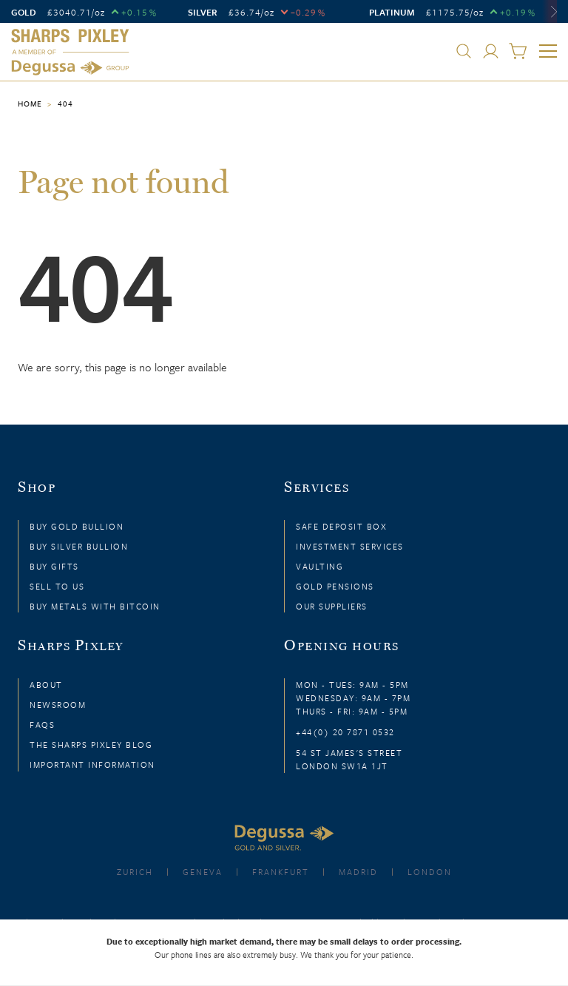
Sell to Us (57, 586)
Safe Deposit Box (341, 526)
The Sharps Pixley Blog (91, 744)
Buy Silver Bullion (79, 546)
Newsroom (58, 704)
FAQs (42, 724)
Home (30, 103)
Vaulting (319, 566)
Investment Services (350, 546)
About (46, 684)
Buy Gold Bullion (77, 526)
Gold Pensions (335, 586)
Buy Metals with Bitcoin (95, 606)
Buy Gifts (54, 566)
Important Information (92, 764)
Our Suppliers (332, 606)
